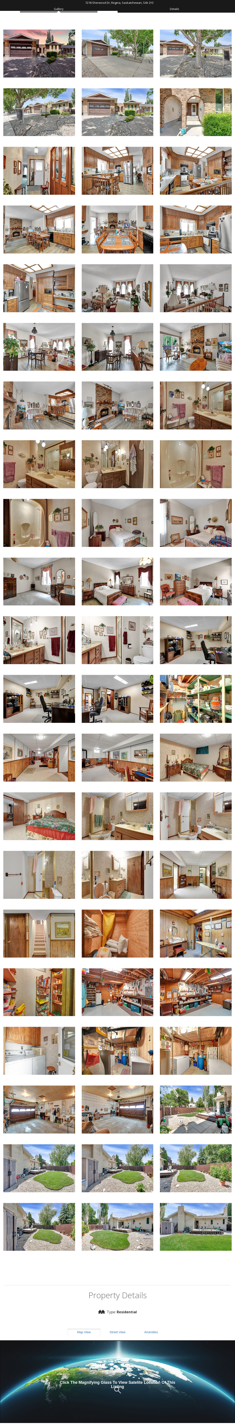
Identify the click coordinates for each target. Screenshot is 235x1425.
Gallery (59, 9)
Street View (117, 1332)
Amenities (151, 1332)
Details (174, 9)
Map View (84, 1332)
